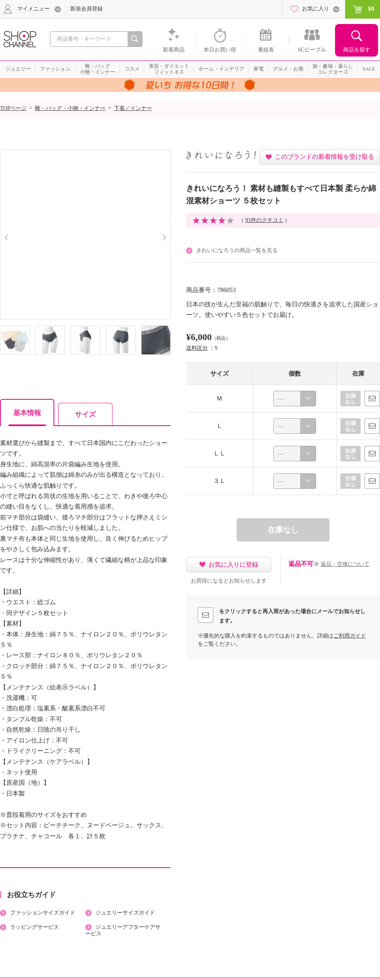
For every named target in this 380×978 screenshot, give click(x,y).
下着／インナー (133, 108)
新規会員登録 (86, 9)
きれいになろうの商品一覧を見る (237, 250)
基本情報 (27, 413)
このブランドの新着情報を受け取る (324, 156)
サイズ (85, 414)
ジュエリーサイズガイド (125, 913)
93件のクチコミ (264, 220)
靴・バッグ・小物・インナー (70, 108)
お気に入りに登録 (233, 564)
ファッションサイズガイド (42, 913)
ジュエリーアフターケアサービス (123, 930)
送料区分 (197, 348)
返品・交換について (345, 564)
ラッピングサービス (34, 927)
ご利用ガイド (349, 636)
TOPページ (13, 108)
